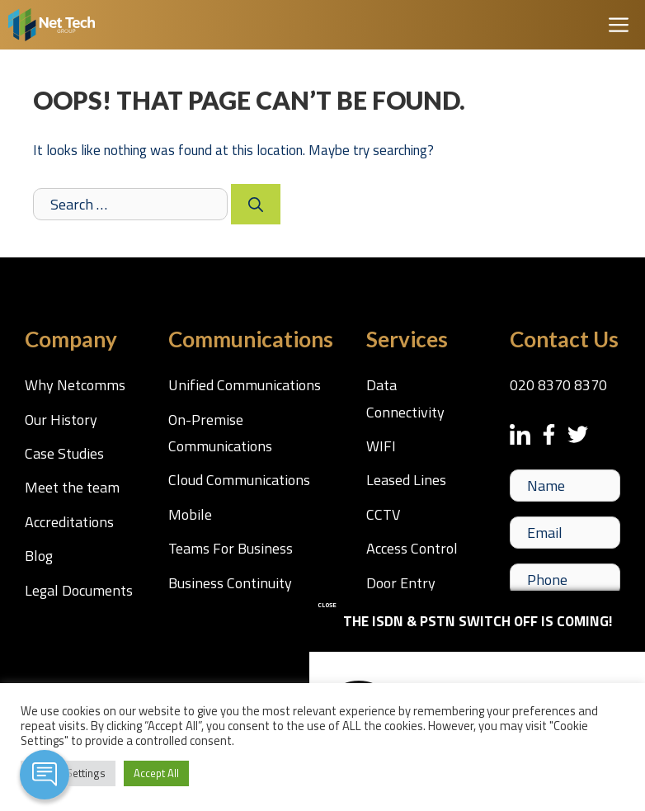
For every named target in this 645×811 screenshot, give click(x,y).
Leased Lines (406, 480)
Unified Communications (244, 385)
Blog (39, 556)
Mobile (190, 514)
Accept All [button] (156, 773)
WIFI (381, 446)
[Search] (255, 204)
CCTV (383, 514)
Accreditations (69, 522)
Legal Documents (79, 590)
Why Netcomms (75, 385)
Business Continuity (230, 583)
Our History (61, 419)
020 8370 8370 (558, 385)
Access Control (412, 548)
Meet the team (72, 487)
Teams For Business (230, 548)
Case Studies (64, 453)
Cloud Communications (239, 480)
